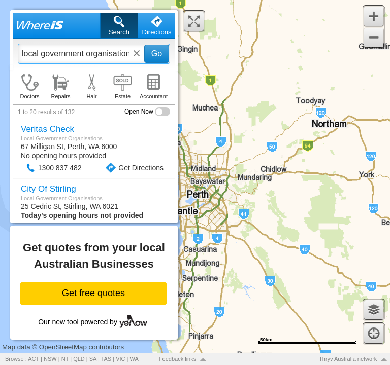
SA (92, 359)
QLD (79, 359)
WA (134, 359)
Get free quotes (93, 293)
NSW (50, 359)
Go (156, 53)
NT (65, 359)
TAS (106, 359)
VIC (120, 359)
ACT (33, 359)
